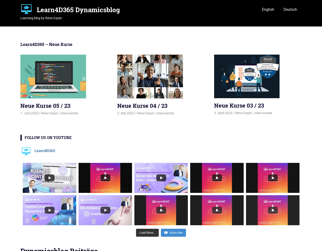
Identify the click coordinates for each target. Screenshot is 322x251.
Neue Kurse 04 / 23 (142, 105)
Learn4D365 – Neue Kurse (46, 44)
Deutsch (290, 9)
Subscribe (173, 232)
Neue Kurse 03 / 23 (239, 105)
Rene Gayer (49, 113)
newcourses (69, 113)
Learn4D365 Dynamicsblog (78, 9)
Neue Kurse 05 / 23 (45, 105)
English (268, 9)
